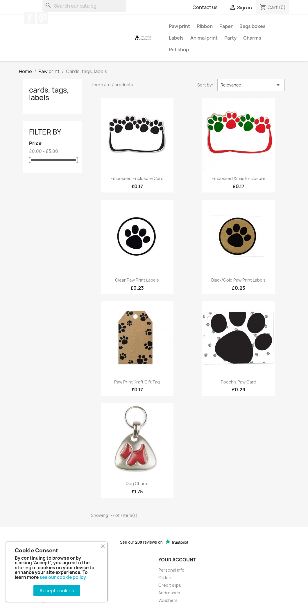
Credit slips (169, 585)
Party (230, 38)
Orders (165, 577)
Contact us (205, 7)
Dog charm (137, 483)
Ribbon (205, 26)
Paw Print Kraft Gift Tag (137, 382)
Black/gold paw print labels (238, 280)
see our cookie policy (63, 577)
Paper (226, 26)
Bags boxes (252, 26)
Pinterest (42, 18)
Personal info (171, 570)
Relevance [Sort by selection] (251, 85)
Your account (177, 559)
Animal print (204, 38)
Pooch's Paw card (238, 382)
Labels (176, 38)
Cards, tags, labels (49, 93)
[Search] (84, 6)
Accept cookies (57, 590)
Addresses (169, 592)
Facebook (29, 18)
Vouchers (168, 600)
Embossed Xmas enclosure (239, 178)
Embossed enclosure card (137, 178)
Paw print (179, 26)
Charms (252, 38)
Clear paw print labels (137, 280)
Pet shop (179, 49)
